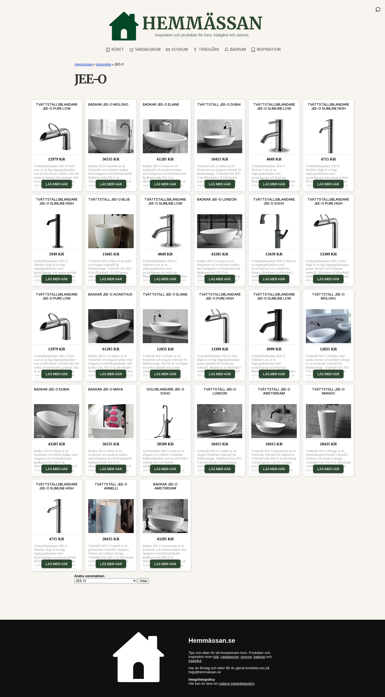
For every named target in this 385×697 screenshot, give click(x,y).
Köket (115, 49)
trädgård (194, 661)
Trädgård (206, 49)
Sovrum (176, 49)
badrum (259, 657)
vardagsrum (230, 657)
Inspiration (266, 49)
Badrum (235, 49)
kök (216, 657)
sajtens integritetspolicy (236, 683)
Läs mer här (57, 184)
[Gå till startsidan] (186, 26)
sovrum (246, 657)
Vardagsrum (145, 49)
